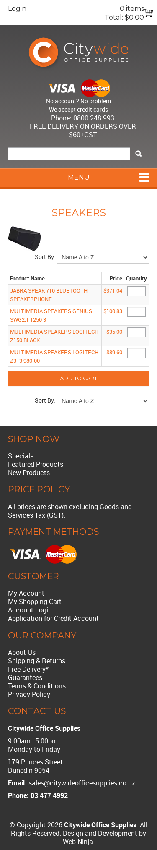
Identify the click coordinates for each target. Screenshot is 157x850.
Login (17, 9)
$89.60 (114, 352)
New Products (29, 472)
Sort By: (45, 257)
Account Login (30, 610)
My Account (26, 593)
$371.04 (112, 290)
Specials (20, 455)
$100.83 (112, 311)
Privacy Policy (29, 694)
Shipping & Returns (36, 660)
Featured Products (35, 464)
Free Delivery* (28, 669)
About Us (22, 652)
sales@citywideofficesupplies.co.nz (81, 782)
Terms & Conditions (37, 686)
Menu (79, 177)
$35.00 (114, 331)
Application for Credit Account (53, 618)
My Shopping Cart (35, 601)
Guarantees (25, 677)
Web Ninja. (79, 841)
